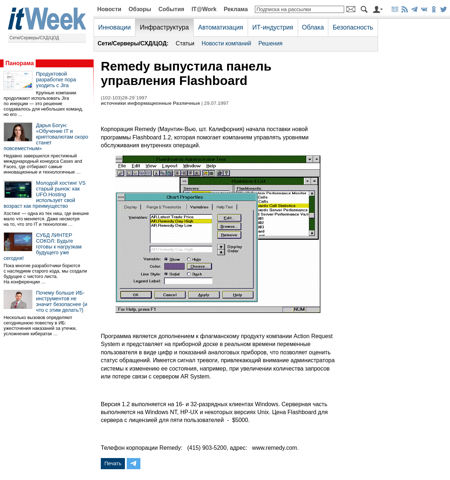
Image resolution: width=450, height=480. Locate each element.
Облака (313, 27)
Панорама (19, 63)
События (171, 9)
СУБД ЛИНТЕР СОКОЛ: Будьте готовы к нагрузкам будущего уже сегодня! (43, 246)
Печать (112, 463)
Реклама (236, 9)
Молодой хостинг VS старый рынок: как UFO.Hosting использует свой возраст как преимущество (45, 194)
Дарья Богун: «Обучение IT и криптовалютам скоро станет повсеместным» (46, 136)
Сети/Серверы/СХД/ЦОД (34, 37)
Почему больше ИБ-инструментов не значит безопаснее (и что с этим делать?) (61, 301)
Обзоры (140, 9)
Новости (109, 9)
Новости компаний (226, 43)
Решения (270, 43)
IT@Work (204, 9)
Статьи (185, 43)
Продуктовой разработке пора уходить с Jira (56, 79)
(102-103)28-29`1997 (124, 97)
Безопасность (353, 27)
